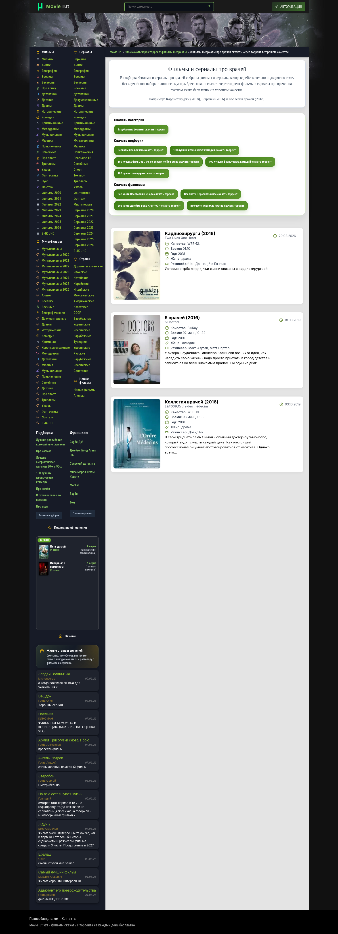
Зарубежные (82, 319)
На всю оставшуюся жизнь (60, 794)
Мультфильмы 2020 (55, 255)
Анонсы (79, 396)
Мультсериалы (84, 141)
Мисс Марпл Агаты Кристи (82, 474)
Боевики (48, 77)
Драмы (47, 106)
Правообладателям (44, 919)
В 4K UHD (48, 233)
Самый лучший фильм (57, 872)
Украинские (82, 324)
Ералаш (45, 854)
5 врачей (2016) (182, 317)
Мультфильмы (52, 249)
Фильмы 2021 (51, 199)
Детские (47, 100)
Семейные (49, 152)
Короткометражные (56, 348)
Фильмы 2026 (51, 228)
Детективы (49, 94)
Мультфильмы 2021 (55, 260)
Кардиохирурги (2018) (190, 233)
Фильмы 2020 (51, 193)
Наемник (45, 714)
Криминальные (52, 123)
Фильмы (48, 59)
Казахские (81, 307)
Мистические (83, 204)
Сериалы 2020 (84, 210)
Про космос (43, 451)
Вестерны (48, 82)
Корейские (81, 284)
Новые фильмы (85, 390)
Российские (82, 330)
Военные (48, 307)
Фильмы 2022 (51, 204)
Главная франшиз (82, 513)
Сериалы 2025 (84, 239)
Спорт (78, 170)
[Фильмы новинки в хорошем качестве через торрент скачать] (55, 6)
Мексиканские (84, 295)
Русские (79, 353)
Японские (80, 272)
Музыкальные (52, 135)
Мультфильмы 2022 (55, 266)
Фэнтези (48, 187)
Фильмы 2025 (51, 222)
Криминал (49, 342)
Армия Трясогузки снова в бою (63, 740)
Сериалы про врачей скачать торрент (141, 150)
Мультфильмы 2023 (55, 272)
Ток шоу (79, 175)
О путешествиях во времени (48, 497)
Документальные (54, 319)
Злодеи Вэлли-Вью (54, 674)
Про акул (42, 506)
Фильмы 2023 (51, 210)
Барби (74, 493)
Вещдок (44, 696)
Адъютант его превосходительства (67, 890)
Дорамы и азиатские (88, 266)
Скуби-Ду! (76, 442)
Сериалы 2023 (84, 228)
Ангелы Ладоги (50, 758)
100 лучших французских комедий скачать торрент (240, 161)
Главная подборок (49, 515)
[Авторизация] (288, 6)
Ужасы (47, 170)
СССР (77, 313)
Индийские (81, 290)
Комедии (48, 117)
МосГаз (75, 485)
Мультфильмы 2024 (55, 278)
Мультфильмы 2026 (55, 290)
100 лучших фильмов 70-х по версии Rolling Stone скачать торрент (158, 161)
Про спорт (49, 158)
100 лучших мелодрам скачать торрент (142, 173)
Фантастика (50, 175)
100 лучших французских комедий (44, 477)
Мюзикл (47, 141)
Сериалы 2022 (84, 222)
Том (72, 502)
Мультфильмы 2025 (55, 284)
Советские (81, 371)
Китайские (81, 278)
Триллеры (49, 164)
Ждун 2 (44, 824)
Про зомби (43, 489)
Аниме (46, 65)
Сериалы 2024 (84, 233)
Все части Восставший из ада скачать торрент (146, 194)
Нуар (45, 181)
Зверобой (46, 776)
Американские (84, 301)
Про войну (49, 88)
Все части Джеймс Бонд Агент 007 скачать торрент (149, 205)
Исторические (51, 111)
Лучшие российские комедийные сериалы (50, 442)
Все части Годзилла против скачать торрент (217, 205)
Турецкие (80, 342)
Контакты (69, 919)
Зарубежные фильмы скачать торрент (141, 129)
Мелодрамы (50, 129)
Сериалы (80, 59)
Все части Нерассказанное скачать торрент (210, 194)
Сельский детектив (82, 463)
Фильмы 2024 (51, 216)
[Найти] (209, 6)
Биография (49, 71)
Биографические (53, 313)
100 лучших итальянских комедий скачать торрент (204, 150)
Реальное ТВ (82, 158)
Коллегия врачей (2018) (191, 402)
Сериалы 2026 (84, 245)
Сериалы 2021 (84, 216)
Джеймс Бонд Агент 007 (83, 453)
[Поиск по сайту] (169, 6)
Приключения (51, 146)
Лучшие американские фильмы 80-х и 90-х (49, 462)
